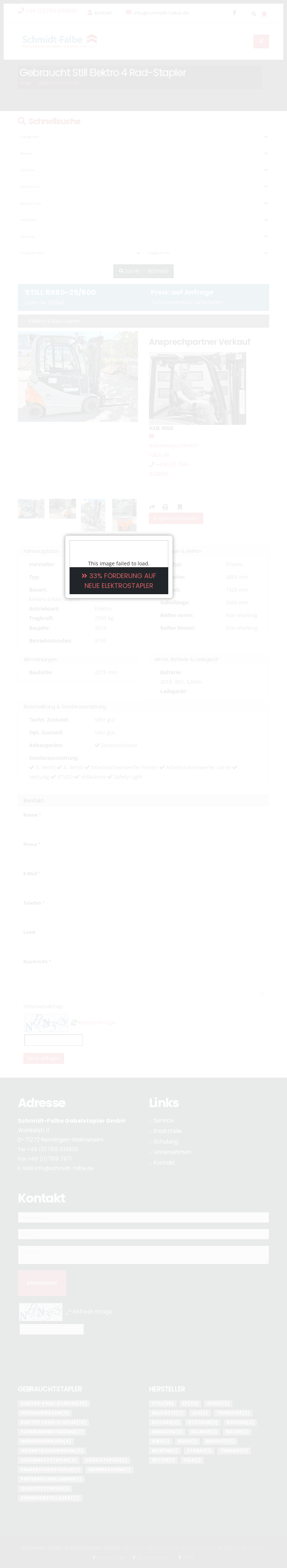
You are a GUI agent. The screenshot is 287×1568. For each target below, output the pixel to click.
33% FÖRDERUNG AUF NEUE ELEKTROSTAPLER (143, 783)
